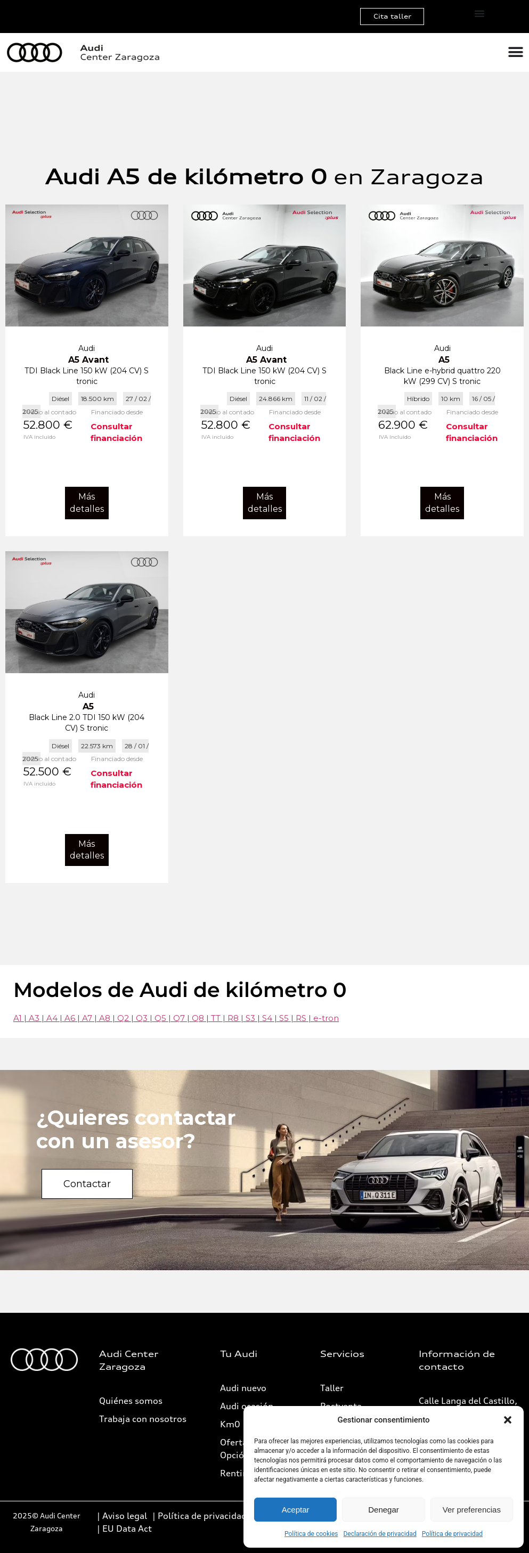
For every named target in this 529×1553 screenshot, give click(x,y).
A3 (34, 1018)
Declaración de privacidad (379, 1534)
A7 (87, 1018)
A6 (69, 1018)
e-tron (326, 1018)
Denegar (383, 1509)
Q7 (179, 1018)
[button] (507, 1420)
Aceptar (296, 1509)
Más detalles (87, 502)
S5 (284, 1018)
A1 (17, 1018)
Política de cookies (311, 1534)
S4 (267, 1018)
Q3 (142, 1018)
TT (216, 1018)
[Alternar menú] (479, 13)
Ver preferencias (472, 1509)
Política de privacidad (452, 1534)
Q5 (160, 1018)
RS (301, 1018)
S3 (250, 1018)
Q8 (198, 1018)
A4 (52, 1018)
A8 (104, 1018)
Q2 (123, 1018)
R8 (233, 1018)
